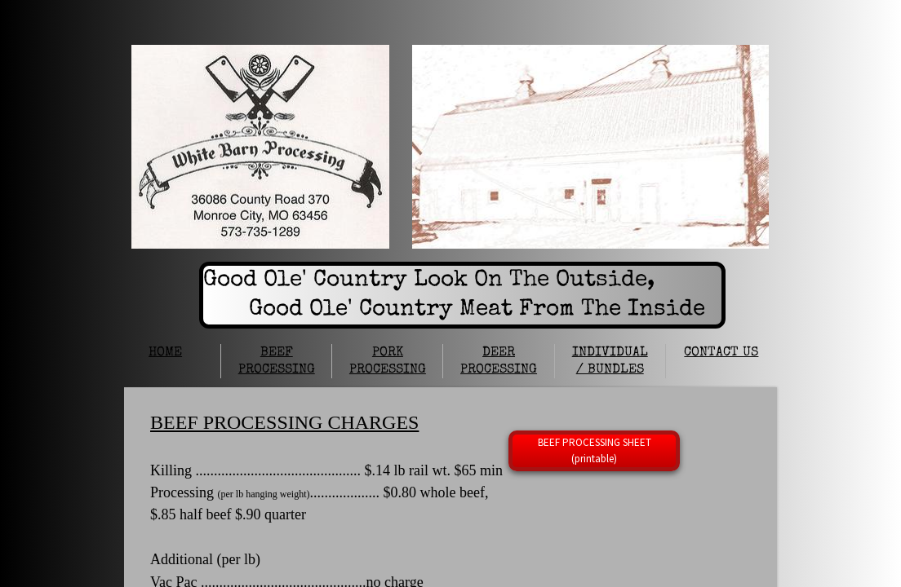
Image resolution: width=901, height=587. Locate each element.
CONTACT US (721, 353)
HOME (165, 353)
